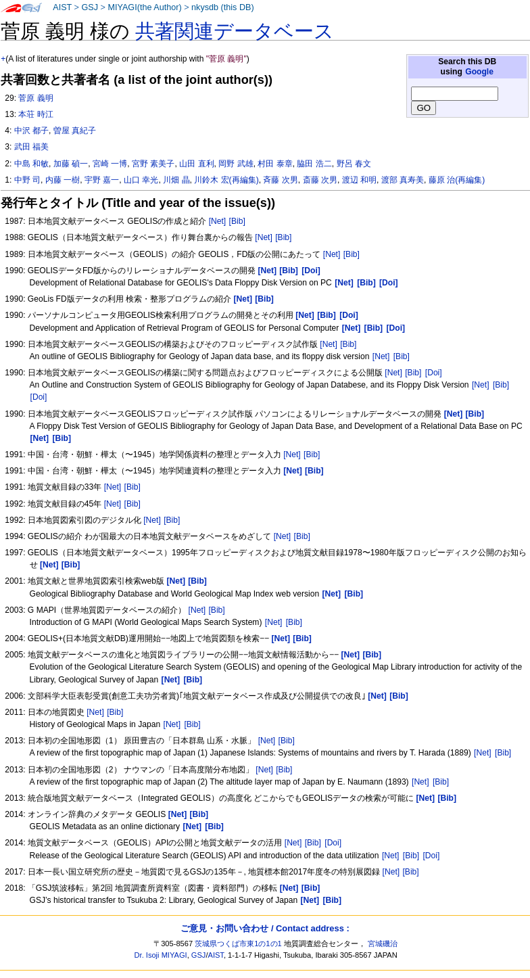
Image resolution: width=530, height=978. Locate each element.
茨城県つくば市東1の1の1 (238, 943)
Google (479, 71)
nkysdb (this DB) (222, 7)
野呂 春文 (354, 163)
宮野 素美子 (153, 163)
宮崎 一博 (110, 163)
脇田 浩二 (314, 163)
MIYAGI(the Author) (144, 7)
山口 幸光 (141, 180)
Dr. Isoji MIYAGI (161, 955)
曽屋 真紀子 (74, 130)
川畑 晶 (176, 180)
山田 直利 (196, 163)
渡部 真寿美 (402, 180)
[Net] (217, 221)
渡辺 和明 (359, 180)
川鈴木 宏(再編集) (226, 180)
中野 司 (27, 180)
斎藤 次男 (320, 180)
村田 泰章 (275, 163)
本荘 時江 (35, 114)
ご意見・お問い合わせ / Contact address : (264, 928)
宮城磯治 (382, 943)
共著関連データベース (234, 31)
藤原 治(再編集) (457, 180)
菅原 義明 (35, 98)
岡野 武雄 (235, 163)
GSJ (89, 7)
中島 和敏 (31, 163)
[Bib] (237, 221)
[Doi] (433, 372)
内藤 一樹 (62, 180)
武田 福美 (31, 147)
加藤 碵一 (70, 163)
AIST (62, 7)
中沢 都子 (31, 130)
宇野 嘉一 (102, 180)
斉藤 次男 (280, 180)
